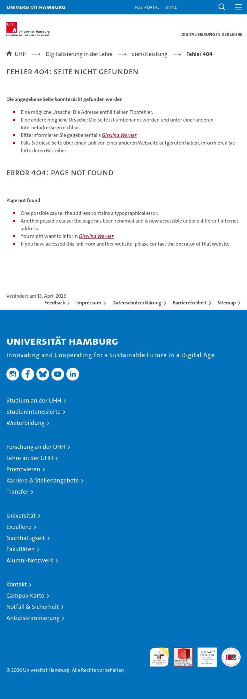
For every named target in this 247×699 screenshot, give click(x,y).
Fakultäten (20, 549)
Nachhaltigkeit (25, 538)
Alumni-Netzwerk (29, 560)
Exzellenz (19, 527)
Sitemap (227, 302)
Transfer (17, 492)
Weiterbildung (25, 423)
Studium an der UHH (33, 400)
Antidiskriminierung (33, 618)
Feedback (54, 302)
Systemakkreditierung (231, 651)
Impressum (88, 302)
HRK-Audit (204, 654)
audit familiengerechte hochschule (159, 657)
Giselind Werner (119, 135)
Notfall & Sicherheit (32, 607)
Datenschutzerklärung (136, 302)
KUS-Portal (147, 7)
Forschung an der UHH (35, 447)
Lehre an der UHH (29, 458)
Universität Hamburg (35, 7)
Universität (21, 516)
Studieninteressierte (33, 412)
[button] (222, 7)
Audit (180, 651)
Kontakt (16, 584)
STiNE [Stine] (171, 7)
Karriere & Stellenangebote (42, 480)
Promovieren (23, 469)
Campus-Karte (25, 596)
